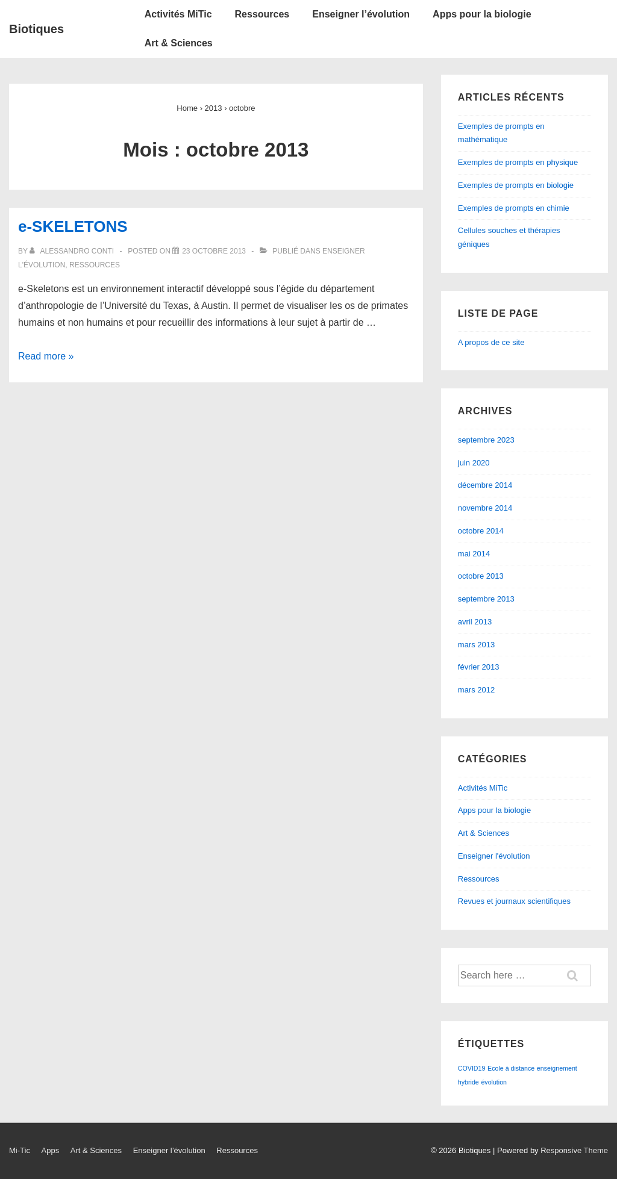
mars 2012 (476, 689)
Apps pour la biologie (482, 14)
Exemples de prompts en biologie (516, 185)
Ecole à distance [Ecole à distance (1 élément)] (510, 1068)
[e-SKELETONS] (214, 251)
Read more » (46, 356)
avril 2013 (475, 621)
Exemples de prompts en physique (518, 162)
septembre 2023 (486, 439)
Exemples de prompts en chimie (513, 208)
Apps (51, 1150)
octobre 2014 (481, 530)
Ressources (262, 14)
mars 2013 (476, 644)
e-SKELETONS (73, 226)
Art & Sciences (179, 43)
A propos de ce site (491, 342)
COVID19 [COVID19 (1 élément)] (472, 1068)
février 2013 (479, 666)
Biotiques (36, 29)
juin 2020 (474, 462)
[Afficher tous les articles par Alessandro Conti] (73, 251)
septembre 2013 (486, 598)
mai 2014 (474, 553)
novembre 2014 (485, 507)
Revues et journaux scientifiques (514, 901)
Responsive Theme (574, 1150)
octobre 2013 (481, 575)
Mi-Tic (19, 1150)
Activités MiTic (178, 14)
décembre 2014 (485, 485)
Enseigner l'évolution (494, 855)
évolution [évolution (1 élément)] (494, 1082)
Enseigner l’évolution (361, 14)
